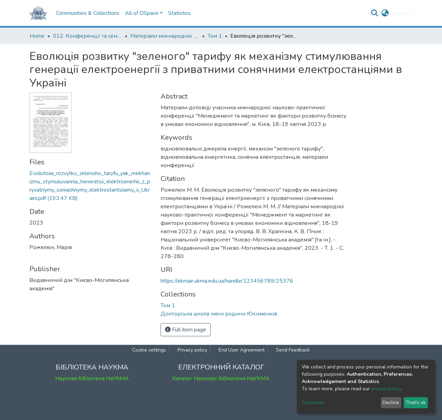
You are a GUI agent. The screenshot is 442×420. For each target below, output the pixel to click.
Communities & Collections (87, 13)
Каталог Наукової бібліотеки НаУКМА (221, 378)
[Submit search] (374, 13)
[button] (385, 13)
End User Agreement (242, 350)
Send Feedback (293, 350)
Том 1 (215, 36)
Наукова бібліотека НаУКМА (92, 378)
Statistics (179, 13)
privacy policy (386, 388)
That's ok (415, 402)
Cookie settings (149, 350)
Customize (313, 402)
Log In (399, 13)
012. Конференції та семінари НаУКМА (87, 36)
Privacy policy (192, 350)
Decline (391, 402)
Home (37, 36)
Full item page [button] (185, 330)
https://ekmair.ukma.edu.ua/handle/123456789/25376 (227, 281)
